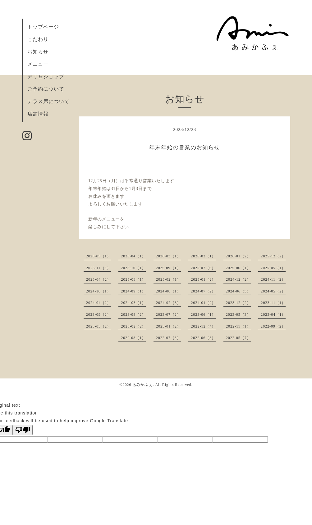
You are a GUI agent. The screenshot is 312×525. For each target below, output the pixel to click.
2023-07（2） (168, 314)
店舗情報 (37, 113)
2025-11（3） (98, 268)
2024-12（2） (238, 279)
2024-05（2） (273, 291)
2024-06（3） (238, 291)
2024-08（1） (168, 291)
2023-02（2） (133, 326)
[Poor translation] (23, 430)
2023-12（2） (238, 303)
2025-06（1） (238, 268)
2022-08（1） (133, 338)
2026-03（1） (168, 256)
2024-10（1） (98, 291)
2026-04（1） (133, 256)
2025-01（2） (203, 279)
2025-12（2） (273, 256)
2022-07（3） (168, 338)
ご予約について (45, 89)
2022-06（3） (203, 338)
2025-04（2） (98, 279)
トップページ (43, 26)
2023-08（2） (133, 314)
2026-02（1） (203, 256)
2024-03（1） (133, 303)
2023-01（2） (168, 326)
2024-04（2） (98, 303)
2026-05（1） (98, 256)
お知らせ (37, 51)
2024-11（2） (273, 279)
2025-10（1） (133, 268)
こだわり (37, 39)
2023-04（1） (273, 314)
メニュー (37, 64)
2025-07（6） (203, 268)
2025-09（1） (168, 268)
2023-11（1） (273, 303)
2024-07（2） (203, 291)
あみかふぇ (142, 384)
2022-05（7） (238, 338)
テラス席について (48, 101)
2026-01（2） (238, 256)
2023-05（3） (238, 314)
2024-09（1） (133, 291)
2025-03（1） (133, 279)
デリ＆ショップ (45, 76)
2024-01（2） (203, 303)
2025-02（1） (168, 279)
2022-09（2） (273, 326)
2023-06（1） (203, 314)
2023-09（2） (98, 314)
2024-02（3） (168, 303)
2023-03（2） (98, 326)
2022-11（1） (238, 326)
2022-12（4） (203, 326)
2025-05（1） (273, 268)
